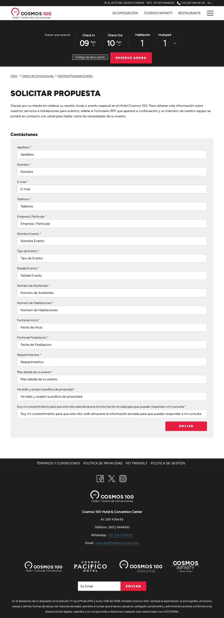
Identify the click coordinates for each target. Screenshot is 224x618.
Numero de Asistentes (33, 286)
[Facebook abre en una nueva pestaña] (100, 478)
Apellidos (24, 147)
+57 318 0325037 (120, 535)
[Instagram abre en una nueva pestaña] (122, 478)
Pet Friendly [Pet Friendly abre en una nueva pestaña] (137, 463)
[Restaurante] (189, 13)
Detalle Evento (28, 268)
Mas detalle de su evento (35, 372)
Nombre (24, 165)
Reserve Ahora (131, 58)
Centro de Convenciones (38, 75)
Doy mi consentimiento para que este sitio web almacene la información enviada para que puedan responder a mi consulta (101, 407)
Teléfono (24, 199)
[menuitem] (58, 463)
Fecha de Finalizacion (33, 337)
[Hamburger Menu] (209, 13)
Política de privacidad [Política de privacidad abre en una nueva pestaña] (103, 463)
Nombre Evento (29, 234)
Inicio (14, 75)
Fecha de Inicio (28, 320)
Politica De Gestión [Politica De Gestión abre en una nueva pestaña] (168, 463)
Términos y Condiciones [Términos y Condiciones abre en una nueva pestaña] (59, 463)
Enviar (186, 426)
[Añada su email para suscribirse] (99, 586)
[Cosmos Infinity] (158, 13)
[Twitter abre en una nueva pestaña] (111, 478)
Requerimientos (29, 355)
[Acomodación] (125, 13)
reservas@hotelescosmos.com (117, 543)
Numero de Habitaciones (35, 303)
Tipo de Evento (28, 251)
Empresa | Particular (32, 216)
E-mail (22, 182)
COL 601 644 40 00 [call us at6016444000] (191, 2)
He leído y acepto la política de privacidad (46, 389)
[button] (89, 39)
